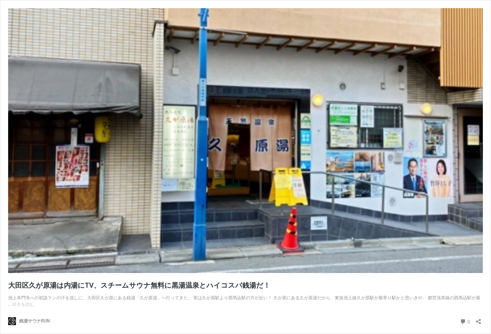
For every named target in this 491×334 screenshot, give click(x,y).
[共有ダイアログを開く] (478, 319)
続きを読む (23, 304)
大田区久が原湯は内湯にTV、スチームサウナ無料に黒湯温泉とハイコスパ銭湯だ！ (139, 285)
